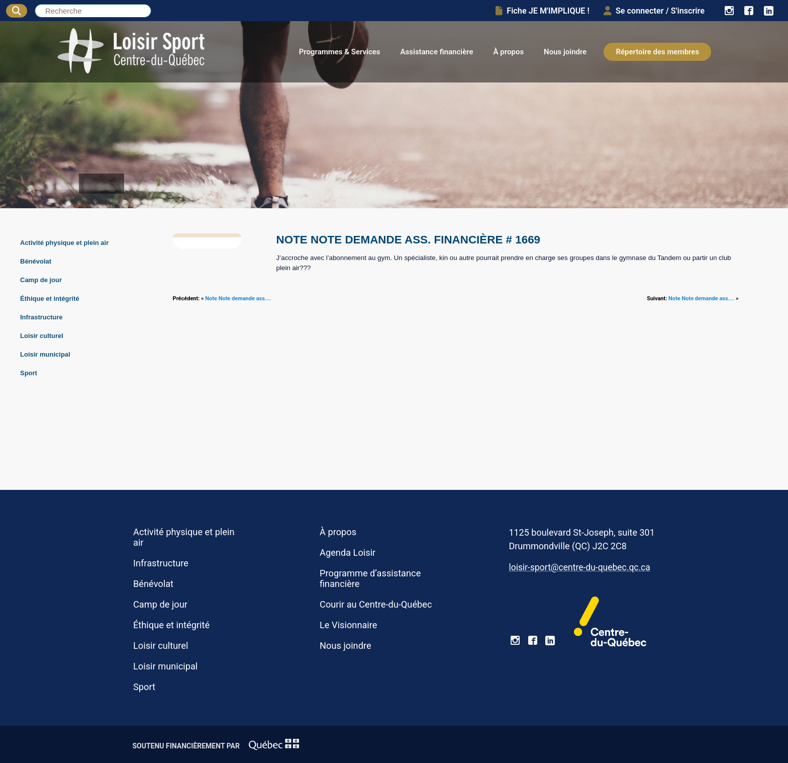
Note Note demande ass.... (238, 298)
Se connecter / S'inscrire (654, 11)
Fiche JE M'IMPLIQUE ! (542, 11)
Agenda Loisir (347, 552)
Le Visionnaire (348, 625)
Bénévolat (35, 261)
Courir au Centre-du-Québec (376, 604)
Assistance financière (437, 51)
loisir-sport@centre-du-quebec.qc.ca (579, 567)
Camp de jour (41, 280)
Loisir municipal (45, 354)
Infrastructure (41, 317)
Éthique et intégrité (49, 298)
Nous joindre (565, 51)
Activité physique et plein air (64, 242)
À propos (509, 51)
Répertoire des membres (657, 51)
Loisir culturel (41, 336)
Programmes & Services (339, 51)
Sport (28, 373)
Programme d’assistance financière (370, 578)
